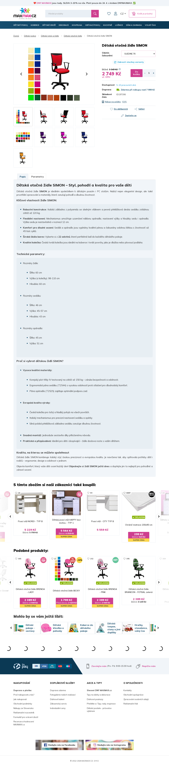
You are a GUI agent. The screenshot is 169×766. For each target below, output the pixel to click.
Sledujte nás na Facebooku (61, 745)
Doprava (106, 89)
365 (19, 558)
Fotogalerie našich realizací (62, 695)
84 (91, 493)
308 (164, 558)
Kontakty (127, 690)
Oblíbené (109, 13)
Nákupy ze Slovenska (23, 708)
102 (55, 493)
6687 (128, 493)
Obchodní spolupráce (133, 695)
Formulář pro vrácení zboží (25, 717)
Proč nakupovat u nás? (23, 695)
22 (163, 493)
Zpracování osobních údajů (136, 699)
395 (128, 558)
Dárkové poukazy (95, 699)
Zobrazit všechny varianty (130, 62)
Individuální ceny (58, 708)
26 (19, 493)
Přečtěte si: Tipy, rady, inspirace (101, 703)
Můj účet (115, 13)
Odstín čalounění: (107, 54)
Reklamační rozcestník (23, 712)
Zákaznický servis (58, 703)
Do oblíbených (121, 109)
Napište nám (149, 666)
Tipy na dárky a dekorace (98, 695)
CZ (122, 13)
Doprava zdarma (58, 690)
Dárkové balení (57, 699)
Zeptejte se (130, 115)
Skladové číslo (107, 95)
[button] (21, 74)
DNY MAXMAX (44, 3)
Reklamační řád (130, 703)
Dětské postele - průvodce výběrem (99, 709)
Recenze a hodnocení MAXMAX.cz (23, 723)
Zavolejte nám (99, 666)
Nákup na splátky (113, 101)
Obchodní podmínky (22, 703)
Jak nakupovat (20, 699)
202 (91, 558)
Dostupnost (107, 85)
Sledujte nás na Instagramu (111, 745)
